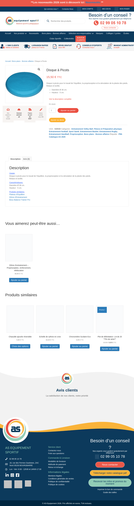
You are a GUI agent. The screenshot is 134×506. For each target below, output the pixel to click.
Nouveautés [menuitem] (34, 33)
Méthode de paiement (57, 464)
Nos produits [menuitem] (19, 33)
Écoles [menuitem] (126, 33)
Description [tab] (15, 159)
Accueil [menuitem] (8, 33)
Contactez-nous (54, 450)
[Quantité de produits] (52, 110)
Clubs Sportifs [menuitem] (55, 39)
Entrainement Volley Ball (82, 129)
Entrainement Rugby (108, 131)
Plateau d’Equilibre (17, 194)
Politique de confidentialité (58, 481)
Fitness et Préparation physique (108, 129)
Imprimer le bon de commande (109, 489)
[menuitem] (85, 9)
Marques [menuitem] (99, 33)
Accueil (8, 61)
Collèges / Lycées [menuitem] (113, 33)
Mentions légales (55, 476)
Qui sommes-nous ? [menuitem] (51, 9)
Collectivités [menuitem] (69, 39)
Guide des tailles (110, 492)
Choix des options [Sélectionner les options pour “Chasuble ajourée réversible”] (20, 346)
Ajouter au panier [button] (19, 280)
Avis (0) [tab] (26, 159)
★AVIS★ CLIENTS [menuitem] (81, 39)
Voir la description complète (60, 99)
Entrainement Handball (59, 134)
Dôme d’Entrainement (18, 197)
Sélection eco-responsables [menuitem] (80, 33)
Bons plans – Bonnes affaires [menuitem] (54, 33)
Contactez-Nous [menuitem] (67, 9)
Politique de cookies (56, 484)
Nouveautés (93, 2)
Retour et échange (55, 467)
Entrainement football (58, 131)
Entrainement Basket (89, 131)
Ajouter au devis (57, 120)
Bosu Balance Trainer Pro (19, 200)
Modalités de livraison (57, 461)
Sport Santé (74, 131)
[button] (25, 33)
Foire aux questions (56, 453)
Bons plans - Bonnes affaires (23, 61)
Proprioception (76, 134)
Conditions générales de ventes (61, 479)
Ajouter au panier (68, 110)
